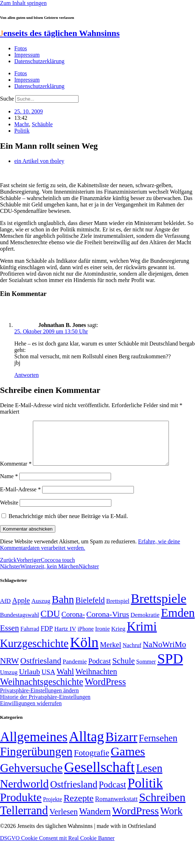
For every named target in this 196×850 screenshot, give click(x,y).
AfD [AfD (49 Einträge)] (5, 609)
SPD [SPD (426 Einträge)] (170, 667)
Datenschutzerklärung (39, 61)
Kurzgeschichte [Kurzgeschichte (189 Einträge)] (34, 652)
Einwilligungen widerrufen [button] (31, 712)
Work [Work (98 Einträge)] (171, 819)
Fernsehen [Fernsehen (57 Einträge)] (158, 747)
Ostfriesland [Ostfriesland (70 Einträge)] (73, 793)
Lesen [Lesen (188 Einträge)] (149, 776)
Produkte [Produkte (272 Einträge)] (21, 805)
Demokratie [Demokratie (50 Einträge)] (145, 623)
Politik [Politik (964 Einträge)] (145, 791)
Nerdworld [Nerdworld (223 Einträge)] (24, 792)
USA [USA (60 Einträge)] (48, 680)
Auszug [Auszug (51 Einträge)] (40, 609)
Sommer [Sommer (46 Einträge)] (146, 670)
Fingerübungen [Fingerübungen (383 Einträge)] (36, 760)
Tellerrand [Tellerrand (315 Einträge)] (24, 819)
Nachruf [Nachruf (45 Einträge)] (131, 654)
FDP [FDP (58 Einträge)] (47, 637)
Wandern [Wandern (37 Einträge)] (95, 820)
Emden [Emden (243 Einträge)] (178, 621)
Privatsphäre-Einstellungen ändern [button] (39, 699)
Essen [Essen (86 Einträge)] (9, 636)
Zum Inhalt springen (23, 3)
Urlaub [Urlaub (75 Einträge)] (29, 680)
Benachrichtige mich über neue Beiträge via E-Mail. (68, 525)
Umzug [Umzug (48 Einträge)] (8, 680)
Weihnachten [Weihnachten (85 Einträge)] (96, 680)
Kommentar (15, 472)
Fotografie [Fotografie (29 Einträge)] (91, 761)
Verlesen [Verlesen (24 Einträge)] (63, 820)
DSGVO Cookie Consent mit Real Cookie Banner (57, 847)
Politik (22, 131)
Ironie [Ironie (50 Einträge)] (102, 637)
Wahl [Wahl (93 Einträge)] (65, 680)
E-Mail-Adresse (20, 498)
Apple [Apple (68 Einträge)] (21, 609)
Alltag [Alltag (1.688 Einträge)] (86, 745)
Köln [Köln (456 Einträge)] (84, 651)
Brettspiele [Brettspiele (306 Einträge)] (159, 607)
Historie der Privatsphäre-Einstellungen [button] (45, 705)
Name (9, 485)
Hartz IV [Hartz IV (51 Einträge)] (65, 637)
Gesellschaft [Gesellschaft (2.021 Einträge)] (99, 776)
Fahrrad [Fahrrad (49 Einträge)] (29, 637)
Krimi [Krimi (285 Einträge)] (142, 635)
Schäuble (42, 124)
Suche (7, 99)
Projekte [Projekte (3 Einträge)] (52, 808)
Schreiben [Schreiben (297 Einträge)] (162, 805)
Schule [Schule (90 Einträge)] (123, 669)
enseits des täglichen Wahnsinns (60, 33)
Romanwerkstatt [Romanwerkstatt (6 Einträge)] (116, 807)
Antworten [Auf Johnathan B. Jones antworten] (26, 375)
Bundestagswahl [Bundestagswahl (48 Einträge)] (19, 623)
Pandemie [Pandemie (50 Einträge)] (74, 670)
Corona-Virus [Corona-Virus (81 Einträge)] (107, 622)
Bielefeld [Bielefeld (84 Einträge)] (90, 608)
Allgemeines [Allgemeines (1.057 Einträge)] (33, 745)
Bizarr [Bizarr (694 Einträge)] (121, 745)
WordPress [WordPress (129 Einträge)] (105, 690)
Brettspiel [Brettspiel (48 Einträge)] (118, 609)
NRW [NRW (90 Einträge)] (9, 669)
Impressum (27, 55)
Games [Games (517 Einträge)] (128, 760)
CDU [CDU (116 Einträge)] (50, 622)
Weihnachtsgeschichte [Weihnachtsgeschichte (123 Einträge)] (41, 690)
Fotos (20, 48)
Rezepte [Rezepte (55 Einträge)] (79, 807)
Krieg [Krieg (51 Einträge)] (118, 637)
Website (9, 511)
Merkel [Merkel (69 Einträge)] (110, 653)
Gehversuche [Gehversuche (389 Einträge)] (31, 776)
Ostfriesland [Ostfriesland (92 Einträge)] (40, 669)
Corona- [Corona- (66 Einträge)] (73, 623)
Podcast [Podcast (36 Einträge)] (112, 793)
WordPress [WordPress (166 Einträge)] (135, 819)
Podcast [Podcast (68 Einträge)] (99, 670)
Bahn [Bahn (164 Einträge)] (63, 608)
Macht (21, 124)
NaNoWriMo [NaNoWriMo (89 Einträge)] (164, 653)
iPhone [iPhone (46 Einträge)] (85, 637)
